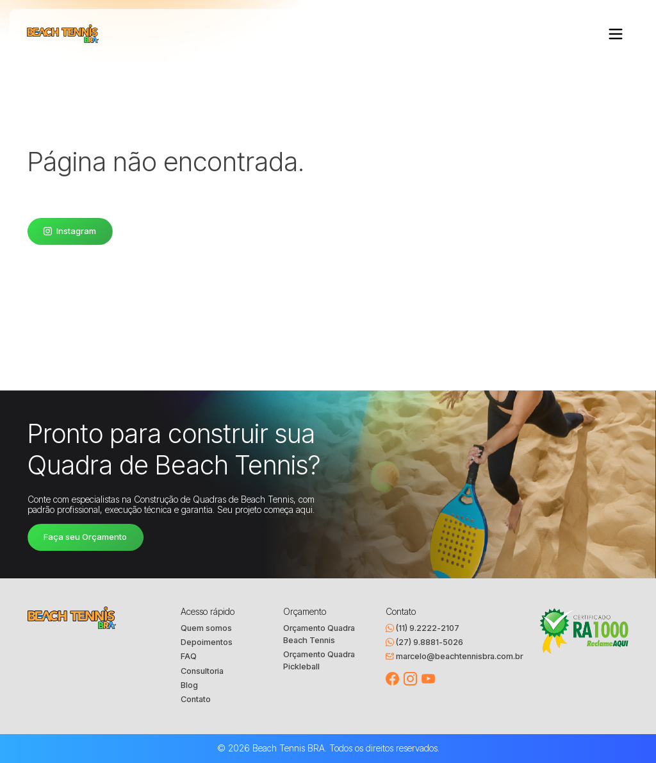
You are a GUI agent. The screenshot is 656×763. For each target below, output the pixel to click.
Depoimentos (207, 642)
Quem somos (206, 628)
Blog (189, 685)
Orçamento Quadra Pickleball (319, 660)
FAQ (189, 656)
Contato (196, 699)
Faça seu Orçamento (85, 537)
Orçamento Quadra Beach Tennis (319, 634)
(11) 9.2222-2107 (422, 628)
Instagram (70, 231)
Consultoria (202, 671)
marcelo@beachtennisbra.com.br (454, 656)
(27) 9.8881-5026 (424, 642)
